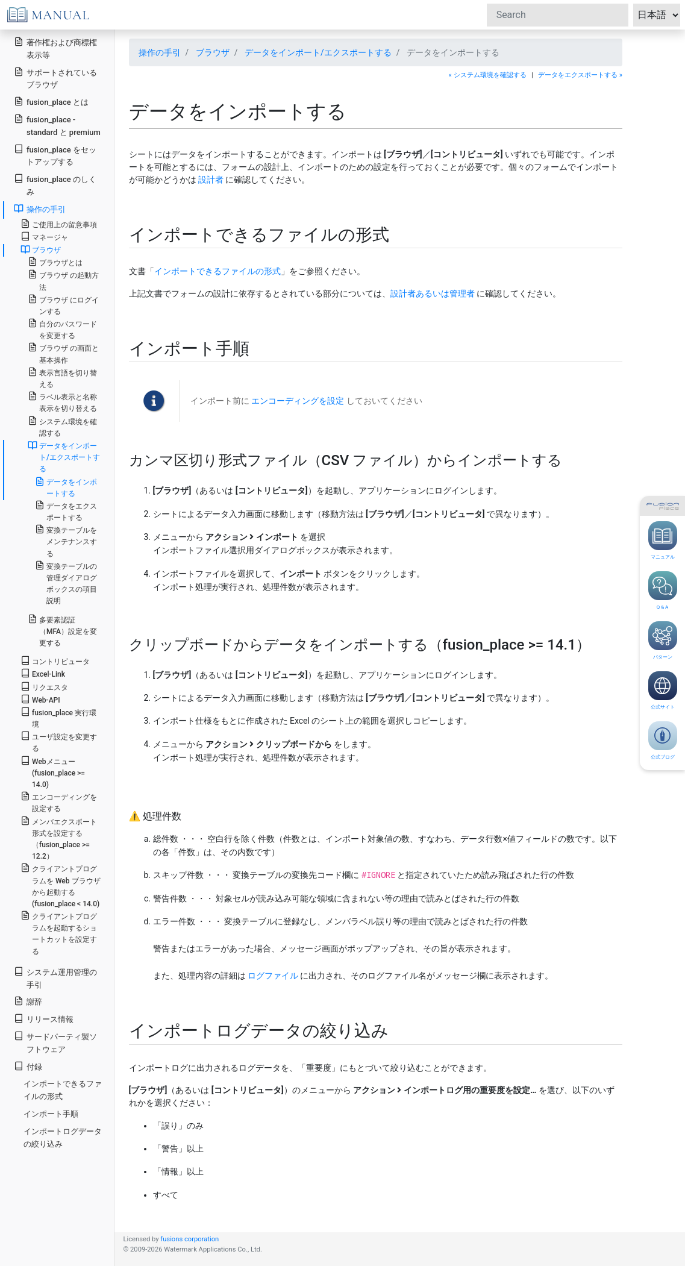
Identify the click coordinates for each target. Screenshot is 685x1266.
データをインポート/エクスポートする (318, 52)
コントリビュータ (55, 661)
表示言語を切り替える (62, 378)
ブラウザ (213, 52)
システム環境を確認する (62, 426)
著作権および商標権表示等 (55, 48)
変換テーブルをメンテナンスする (66, 540)
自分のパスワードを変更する (62, 329)
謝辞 (28, 1001)
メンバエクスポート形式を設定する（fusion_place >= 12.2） (58, 838)
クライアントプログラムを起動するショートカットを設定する (58, 933)
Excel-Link (42, 673)
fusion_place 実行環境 (58, 718)
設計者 (211, 179)
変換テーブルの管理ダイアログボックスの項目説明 (66, 583)
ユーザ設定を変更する (58, 742)
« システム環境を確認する (488, 75)
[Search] (557, 15)
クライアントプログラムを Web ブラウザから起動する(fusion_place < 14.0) (60, 885)
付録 (28, 1066)
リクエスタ (44, 687)
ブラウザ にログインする (63, 305)
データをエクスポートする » (580, 75)
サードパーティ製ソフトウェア (55, 1042)
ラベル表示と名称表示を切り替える (62, 402)
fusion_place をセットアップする (55, 155)
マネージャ (44, 236)
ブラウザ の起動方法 (63, 280)
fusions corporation (189, 1239)
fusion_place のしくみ (55, 185)
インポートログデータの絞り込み (62, 1137)
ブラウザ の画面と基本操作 (63, 353)
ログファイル (273, 975)
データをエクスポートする (66, 511)
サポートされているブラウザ (55, 78)
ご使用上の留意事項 (58, 224)
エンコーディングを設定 (297, 401)
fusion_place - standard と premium (57, 125)
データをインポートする (66, 487)
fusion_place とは (51, 101)
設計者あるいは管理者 (432, 293)
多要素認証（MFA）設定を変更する (62, 630)
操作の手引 (160, 52)
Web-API (40, 699)
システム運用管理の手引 (55, 978)
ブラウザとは (55, 262)
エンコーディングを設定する (58, 802)
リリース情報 (44, 1019)
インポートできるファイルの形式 (217, 271)
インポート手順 (50, 1113)
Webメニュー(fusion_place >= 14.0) (52, 772)
